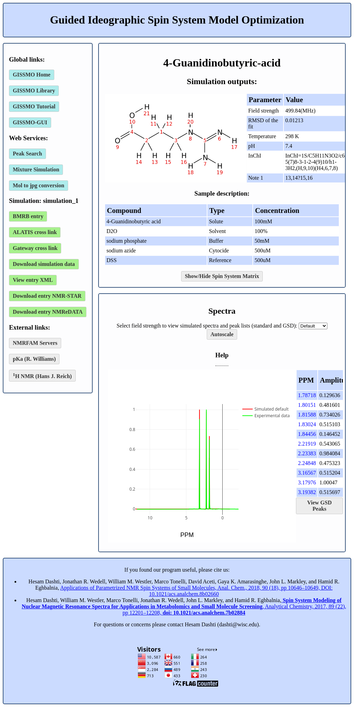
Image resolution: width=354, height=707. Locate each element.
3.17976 (307, 482)
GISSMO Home (31, 75)
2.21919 (307, 444)
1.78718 (307, 395)
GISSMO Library (34, 90)
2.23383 (307, 453)
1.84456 (307, 434)
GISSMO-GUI (30, 122)
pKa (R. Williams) (34, 359)
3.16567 (307, 473)
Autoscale (222, 334)
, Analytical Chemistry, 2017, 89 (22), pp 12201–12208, (184, 606)
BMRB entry (28, 216)
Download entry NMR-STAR (47, 296)
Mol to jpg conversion (38, 185)
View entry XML (33, 280)
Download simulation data (44, 264)
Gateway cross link (35, 248)
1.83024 (307, 424)
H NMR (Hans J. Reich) (42, 375)
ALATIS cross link (35, 232)
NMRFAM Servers (35, 343)
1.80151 (307, 405)
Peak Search (27, 153)
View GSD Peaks (319, 506)
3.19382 (307, 492)
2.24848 (307, 463)
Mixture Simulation (36, 169)
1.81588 (307, 415)
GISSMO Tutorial (34, 106)
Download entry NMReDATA (48, 312)
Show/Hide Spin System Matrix (222, 276)
